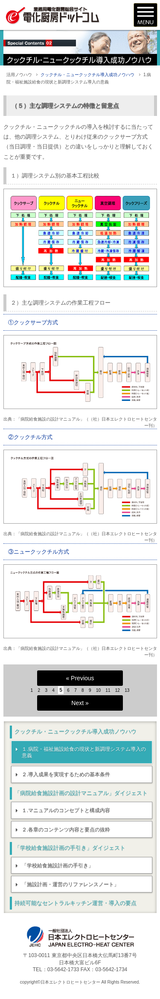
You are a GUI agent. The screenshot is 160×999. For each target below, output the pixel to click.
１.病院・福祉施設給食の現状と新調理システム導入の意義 (84, 752)
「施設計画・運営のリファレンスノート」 (70, 884)
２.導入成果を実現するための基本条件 (66, 774)
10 (98, 690)
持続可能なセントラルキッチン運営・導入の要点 (76, 903)
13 (127, 690)
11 (107, 690)
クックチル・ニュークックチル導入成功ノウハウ (87, 74)
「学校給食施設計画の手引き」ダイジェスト (70, 848)
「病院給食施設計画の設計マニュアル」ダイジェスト (81, 793)
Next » (79, 703)
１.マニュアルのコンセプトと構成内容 (66, 810)
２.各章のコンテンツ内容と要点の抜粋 (66, 830)
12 (117, 690)
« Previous (80, 678)
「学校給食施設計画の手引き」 (57, 866)
